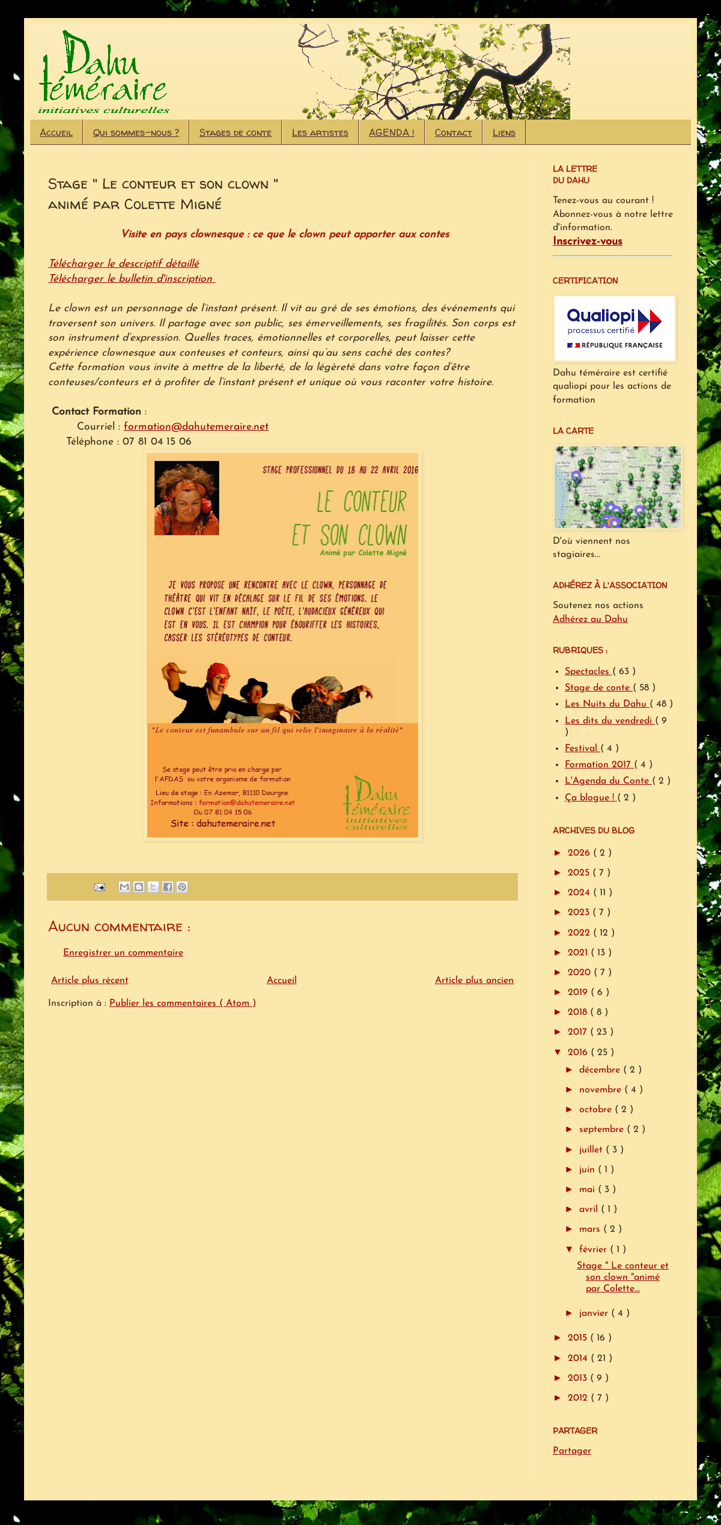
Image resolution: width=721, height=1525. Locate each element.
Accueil (56, 132)
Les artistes (320, 132)
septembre (603, 1129)
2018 (579, 1012)
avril (590, 1209)
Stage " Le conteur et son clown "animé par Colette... (623, 1277)
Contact (453, 132)
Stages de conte (235, 132)
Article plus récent (90, 980)
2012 (579, 1398)
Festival (582, 748)
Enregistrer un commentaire (123, 953)
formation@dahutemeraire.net (196, 427)
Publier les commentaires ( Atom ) (182, 1003)
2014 (579, 1358)
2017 (579, 1032)
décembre (601, 1070)
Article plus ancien (474, 980)
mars (591, 1229)
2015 (579, 1338)
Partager (572, 1451)
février (594, 1250)
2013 (579, 1378)
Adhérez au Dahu (590, 619)
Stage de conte (599, 688)
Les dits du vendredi (610, 721)
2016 (579, 1053)
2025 (580, 873)
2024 (580, 893)
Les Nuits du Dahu (607, 704)
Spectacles (588, 672)
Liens (504, 132)
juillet (592, 1150)
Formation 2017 (599, 765)
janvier (595, 1313)
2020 (581, 973)
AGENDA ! (392, 132)
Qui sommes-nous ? (136, 132)
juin (588, 1170)
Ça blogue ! (591, 798)
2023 (580, 913)
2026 (580, 853)
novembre (601, 1090)
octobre (597, 1110)
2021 (579, 953)
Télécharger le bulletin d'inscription (132, 279)
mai (588, 1190)
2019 (579, 992)
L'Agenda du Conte (608, 781)
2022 (580, 933)
